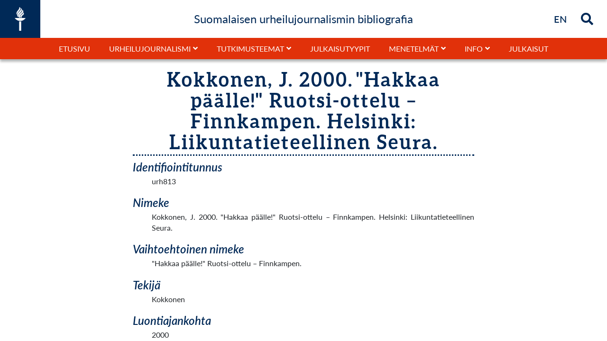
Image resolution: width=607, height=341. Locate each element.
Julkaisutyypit (340, 48)
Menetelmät (414, 48)
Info (474, 48)
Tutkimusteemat (250, 48)
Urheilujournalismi (150, 48)
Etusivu (74, 48)
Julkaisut (528, 48)
